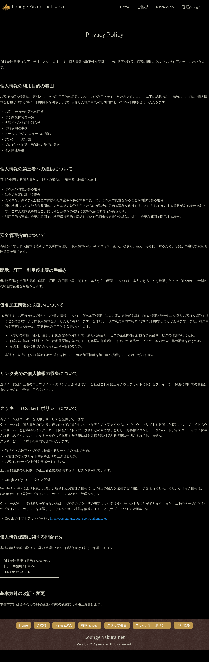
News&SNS (165, 7)
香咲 (191, 7)
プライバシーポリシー (152, 625)
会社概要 (183, 625)
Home (124, 7)
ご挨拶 (142, 7)
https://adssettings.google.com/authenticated (78, 518)
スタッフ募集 (117, 625)
